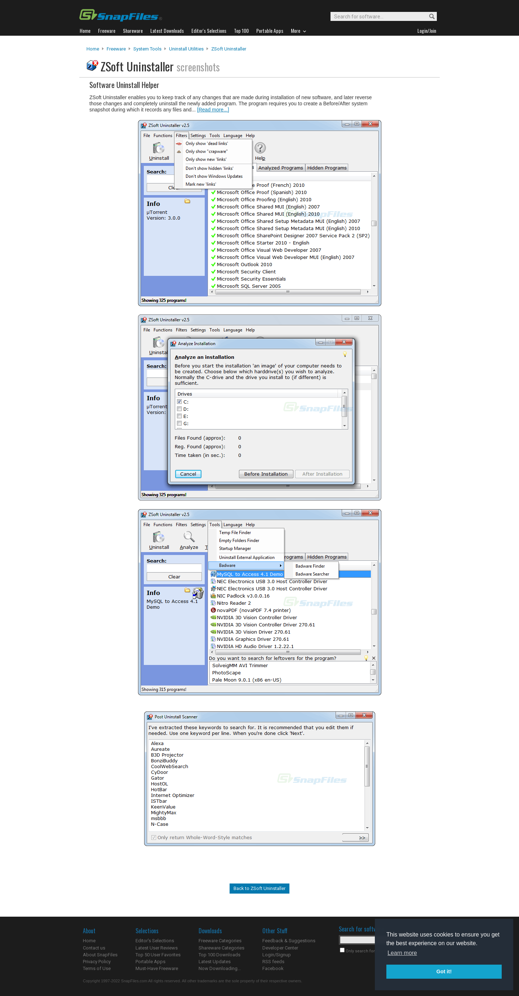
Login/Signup (276, 954)
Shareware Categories (221, 948)
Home (92, 49)
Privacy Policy (97, 961)
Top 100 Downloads (219, 954)
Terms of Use (97, 968)
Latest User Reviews (157, 948)
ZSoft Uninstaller (228, 49)
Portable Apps (150, 961)
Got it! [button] (444, 971)
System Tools (147, 49)
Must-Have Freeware (157, 968)
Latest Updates (215, 961)
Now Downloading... (220, 968)
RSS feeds (273, 961)
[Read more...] (213, 110)
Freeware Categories (220, 940)
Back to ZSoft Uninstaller (259, 888)
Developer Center (280, 948)
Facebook (273, 968)
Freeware (116, 49)
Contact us (94, 948)
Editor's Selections (155, 940)
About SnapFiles (100, 954)
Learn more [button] (402, 953)
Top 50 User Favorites (158, 954)
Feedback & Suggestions (288, 940)
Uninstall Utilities (186, 49)
